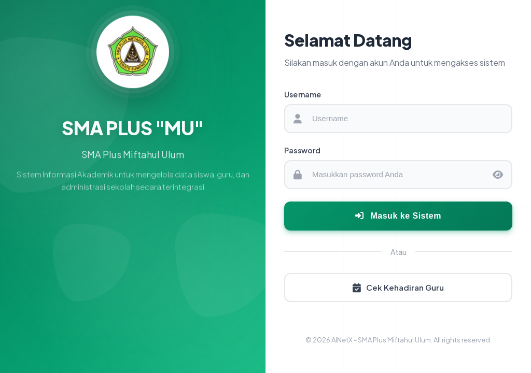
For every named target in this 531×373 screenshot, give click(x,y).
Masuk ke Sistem (398, 215)
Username (303, 94)
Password (302, 150)
